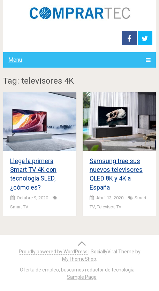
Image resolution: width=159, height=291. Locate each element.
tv (118, 206)
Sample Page (82, 277)
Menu (15, 59)
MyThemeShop (79, 259)
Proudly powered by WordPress (53, 251)
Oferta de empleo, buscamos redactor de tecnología (77, 270)
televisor (105, 206)
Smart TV (19, 206)
